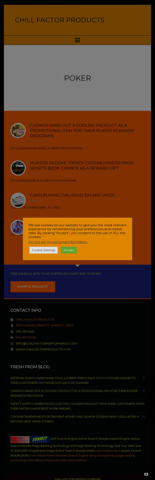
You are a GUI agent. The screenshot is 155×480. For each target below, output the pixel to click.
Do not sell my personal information (57, 242)
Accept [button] (69, 250)
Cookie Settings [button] (43, 250)
